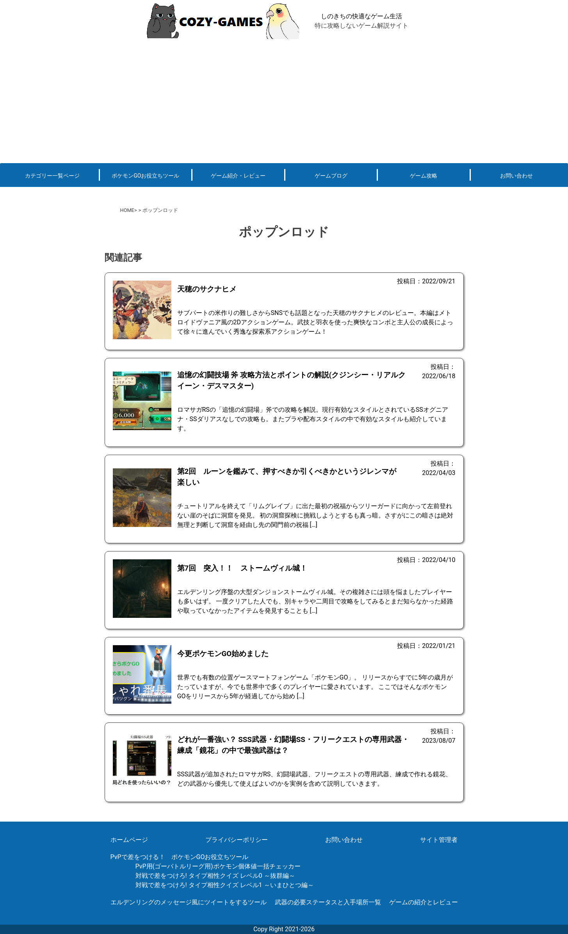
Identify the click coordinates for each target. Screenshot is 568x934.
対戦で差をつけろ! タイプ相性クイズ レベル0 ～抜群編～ (215, 875)
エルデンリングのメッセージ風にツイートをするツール (188, 902)
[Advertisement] (284, 100)
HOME (127, 210)
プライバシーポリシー (236, 839)
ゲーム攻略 (423, 176)
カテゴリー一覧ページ (52, 176)
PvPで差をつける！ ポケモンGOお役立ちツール (179, 857)
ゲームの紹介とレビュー (423, 902)
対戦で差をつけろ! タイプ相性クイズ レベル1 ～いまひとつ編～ (224, 885)
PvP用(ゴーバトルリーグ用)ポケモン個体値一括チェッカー (218, 866)
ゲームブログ (331, 176)
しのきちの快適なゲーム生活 (361, 16)
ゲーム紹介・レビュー (238, 176)
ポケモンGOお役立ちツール (145, 176)
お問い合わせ (516, 176)
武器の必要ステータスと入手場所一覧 (328, 902)
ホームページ (129, 839)
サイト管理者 (439, 839)
